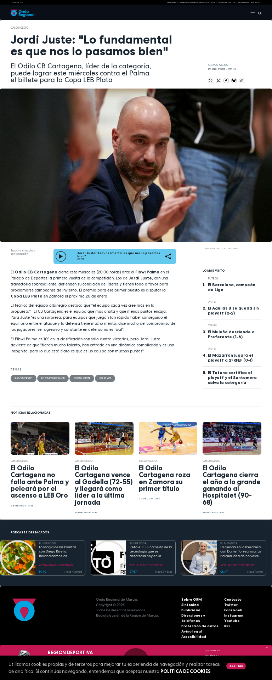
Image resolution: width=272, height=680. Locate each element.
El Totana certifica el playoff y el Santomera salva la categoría (232, 377)
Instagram (233, 615)
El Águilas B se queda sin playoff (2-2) (233, 311)
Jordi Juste (81, 378)
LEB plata (105, 378)
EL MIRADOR (47, 543)
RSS (227, 626)
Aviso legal (191, 631)
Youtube (232, 620)
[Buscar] (258, 12)
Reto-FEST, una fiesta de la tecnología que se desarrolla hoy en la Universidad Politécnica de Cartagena (151, 552)
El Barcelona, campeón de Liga (231, 287)
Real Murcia (225, 2)
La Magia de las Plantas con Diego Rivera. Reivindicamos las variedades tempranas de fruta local (60, 552)
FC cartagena (241, 2)
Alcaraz (256, 2)
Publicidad (190, 610)
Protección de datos (200, 626)
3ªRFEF (212, 302)
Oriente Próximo (189, 2)
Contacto (233, 599)
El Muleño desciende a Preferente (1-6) (231, 334)
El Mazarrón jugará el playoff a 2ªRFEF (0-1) (230, 358)
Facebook (233, 610)
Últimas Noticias (208, 2)
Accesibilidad (193, 636)
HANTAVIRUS (172, 2)
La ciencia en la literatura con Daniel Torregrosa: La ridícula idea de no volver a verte (240, 552)
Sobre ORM (191, 599)
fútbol (213, 278)
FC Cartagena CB (53, 378)
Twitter (231, 604)
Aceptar (236, 666)
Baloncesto (20, 27)
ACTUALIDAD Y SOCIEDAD (56, 565)
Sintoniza (190, 604)
